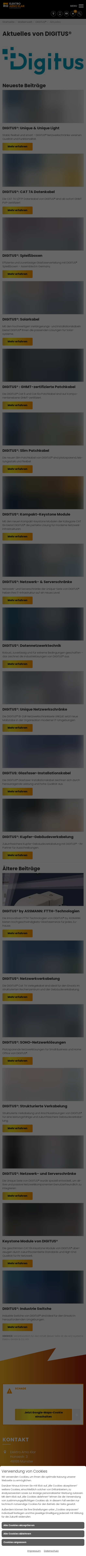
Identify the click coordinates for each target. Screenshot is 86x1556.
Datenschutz (51, 1551)
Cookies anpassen (14, 1542)
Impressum (34, 1551)
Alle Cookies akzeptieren (19, 1525)
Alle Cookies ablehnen (17, 1533)
